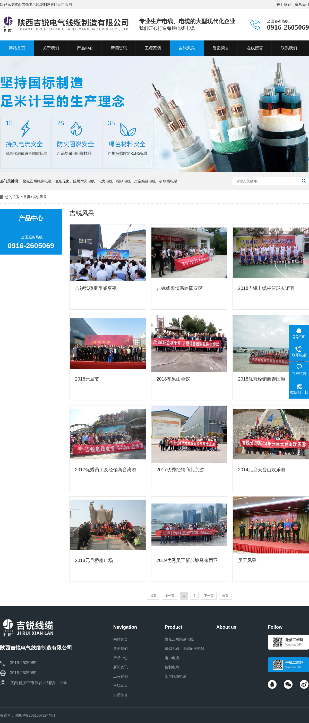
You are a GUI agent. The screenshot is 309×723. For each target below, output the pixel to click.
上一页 (169, 596)
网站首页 (120, 639)
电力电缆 (105, 181)
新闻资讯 (120, 667)
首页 (26, 197)
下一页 (208, 596)
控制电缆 (123, 181)
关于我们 (283, 4)
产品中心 (120, 658)
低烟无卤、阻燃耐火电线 (75, 181)
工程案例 (120, 676)
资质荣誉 (120, 695)
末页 (225, 596)
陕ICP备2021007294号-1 (35, 715)
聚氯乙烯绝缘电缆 (37, 181)
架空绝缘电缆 (145, 181)
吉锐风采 (39, 197)
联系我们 (302, 4)
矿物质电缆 (168, 181)
